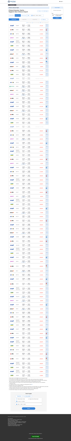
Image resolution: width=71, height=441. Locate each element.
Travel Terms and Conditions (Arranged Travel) (15, 424)
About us (40, 433)
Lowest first (35, 19)
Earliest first (14, 19)
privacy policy (31, 433)
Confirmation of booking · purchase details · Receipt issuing (17, 421)
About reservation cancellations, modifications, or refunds (16, 422)
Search (28, 408)
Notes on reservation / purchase (13, 420)
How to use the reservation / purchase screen (15, 419)
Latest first (24, 19)
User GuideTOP (10, 418)
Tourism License (36, 433)
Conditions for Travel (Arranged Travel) (14, 425)
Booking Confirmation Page (12, 423)
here (32, 384)
